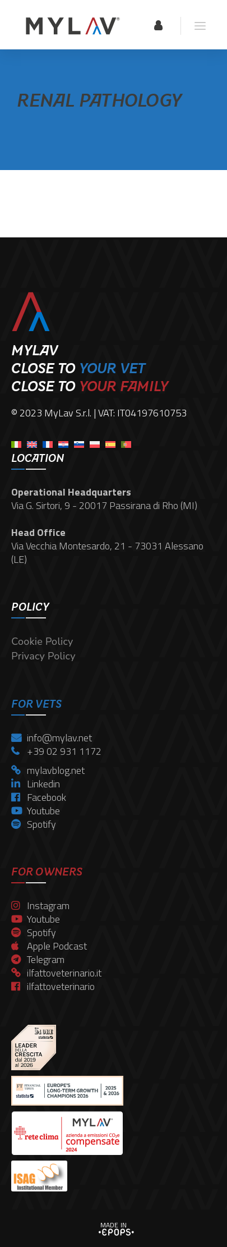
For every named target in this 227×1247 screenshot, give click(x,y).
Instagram (40, 905)
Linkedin (35, 783)
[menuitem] (16, 440)
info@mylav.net (51, 737)
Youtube (35, 810)
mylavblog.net (48, 770)
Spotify (33, 824)
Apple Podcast (49, 945)
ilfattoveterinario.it (56, 972)
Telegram (37, 959)
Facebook (38, 797)
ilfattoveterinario (53, 986)
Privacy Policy (43, 656)
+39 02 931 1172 (56, 751)
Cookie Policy (42, 641)
